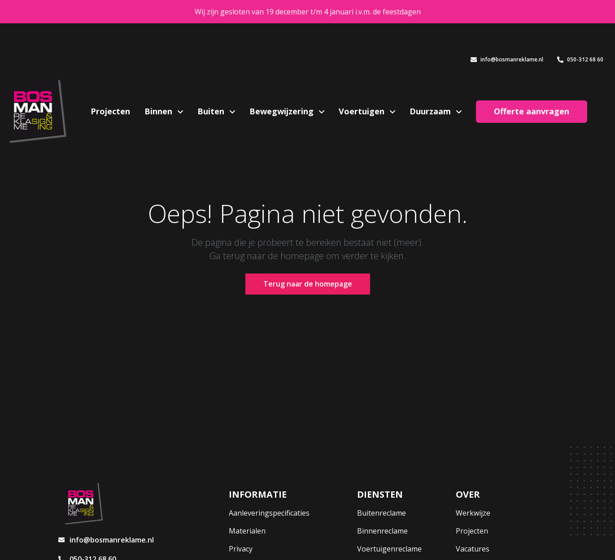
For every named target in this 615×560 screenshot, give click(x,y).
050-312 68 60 (580, 59)
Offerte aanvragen (531, 111)
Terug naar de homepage (307, 284)
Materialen (247, 531)
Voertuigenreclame (389, 549)
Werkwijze (473, 513)
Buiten (212, 111)
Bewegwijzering (282, 111)
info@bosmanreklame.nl (507, 59)
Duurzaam (431, 111)
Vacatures (472, 549)
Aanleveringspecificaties (269, 513)
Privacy (241, 549)
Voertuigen (363, 111)
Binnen (159, 111)
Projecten (110, 111)
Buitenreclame (381, 513)
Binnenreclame (382, 531)
